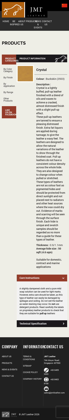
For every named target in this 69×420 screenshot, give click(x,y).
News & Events (38, 24)
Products (30, 21)
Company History (32, 378)
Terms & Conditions (29, 357)
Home (6, 21)
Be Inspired (14, 23)
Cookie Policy (30, 372)
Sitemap (27, 365)
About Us (21, 23)
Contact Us (46, 23)
